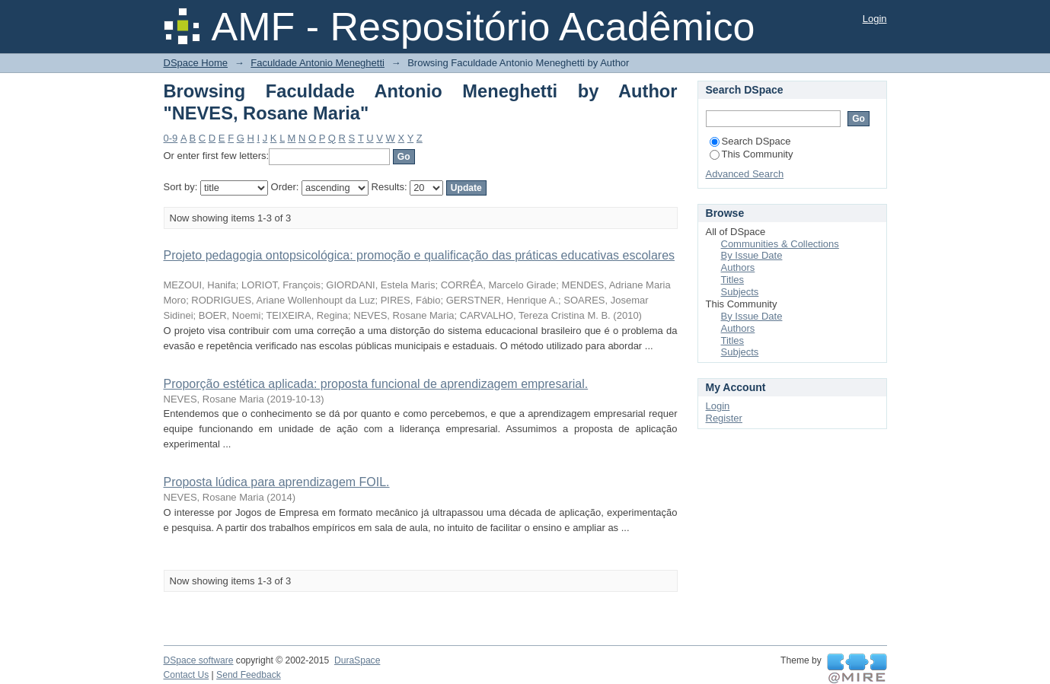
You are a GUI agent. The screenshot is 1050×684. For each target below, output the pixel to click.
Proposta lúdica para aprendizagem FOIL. (277, 482)
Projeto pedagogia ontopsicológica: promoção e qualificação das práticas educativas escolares (419, 255)
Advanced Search (745, 174)
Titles (733, 279)
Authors (738, 267)
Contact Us (186, 675)
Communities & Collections (780, 244)
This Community (751, 154)
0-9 (171, 138)
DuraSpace (357, 660)
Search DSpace (750, 141)
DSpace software (199, 660)
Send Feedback (248, 675)
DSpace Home (196, 62)
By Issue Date (752, 255)
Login (875, 18)
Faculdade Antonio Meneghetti (318, 62)
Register (724, 418)
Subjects (740, 291)
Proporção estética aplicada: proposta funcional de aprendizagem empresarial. (376, 383)
